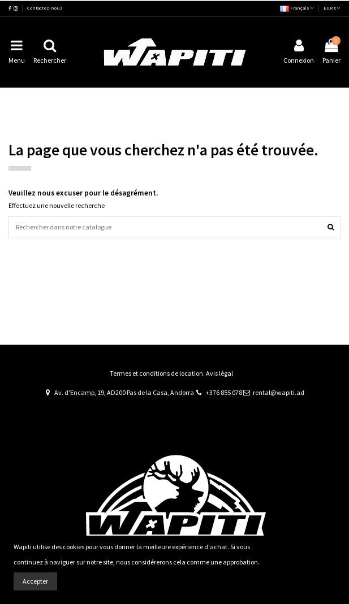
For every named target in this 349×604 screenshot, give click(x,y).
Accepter (35, 581)
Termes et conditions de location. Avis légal (171, 373)
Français (297, 8)
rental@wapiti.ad (278, 392)
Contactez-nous (45, 8)
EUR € (332, 8)
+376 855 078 (223, 392)
